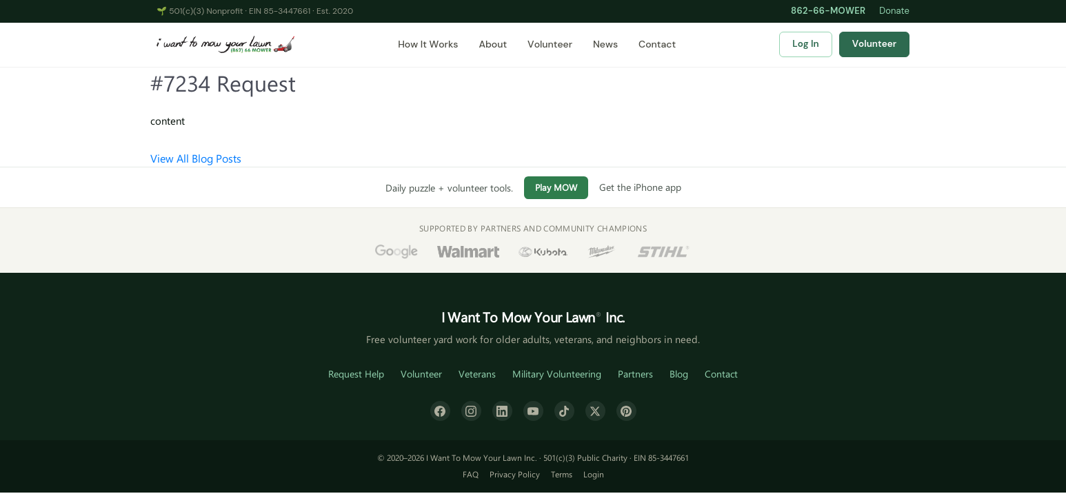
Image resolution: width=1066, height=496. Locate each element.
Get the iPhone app (640, 187)
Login (593, 473)
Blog (679, 373)
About (493, 44)
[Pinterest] (626, 411)
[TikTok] (564, 411)
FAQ (471, 473)
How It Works (428, 44)
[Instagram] (471, 411)
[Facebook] (440, 411)
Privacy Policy (515, 473)
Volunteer (549, 44)
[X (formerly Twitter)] (595, 411)
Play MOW (556, 187)
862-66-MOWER (828, 11)
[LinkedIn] (502, 411)
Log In (805, 44)
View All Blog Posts (195, 158)
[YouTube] (533, 411)
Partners (635, 373)
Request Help (356, 373)
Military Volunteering (556, 373)
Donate (894, 11)
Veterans (477, 373)
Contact (657, 44)
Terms (561, 473)
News (605, 44)
